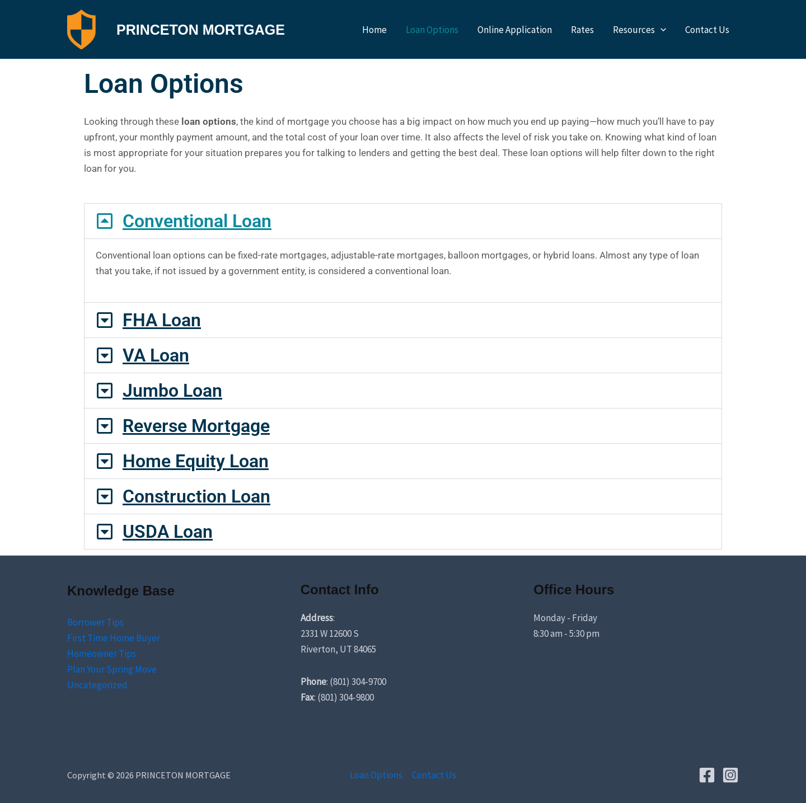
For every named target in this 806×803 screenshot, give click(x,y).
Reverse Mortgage (196, 425)
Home (374, 30)
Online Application (514, 30)
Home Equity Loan (196, 461)
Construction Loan (196, 496)
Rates (582, 30)
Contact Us (707, 30)
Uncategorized (97, 685)
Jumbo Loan (172, 390)
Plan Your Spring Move (112, 669)
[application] (660, 29)
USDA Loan (168, 531)
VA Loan (156, 355)
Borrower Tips (95, 622)
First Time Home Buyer (113, 638)
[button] (403, 221)
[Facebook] (707, 775)
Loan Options (432, 30)
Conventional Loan (197, 221)
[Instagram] (730, 775)
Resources (639, 29)
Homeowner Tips (101, 653)
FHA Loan (162, 320)
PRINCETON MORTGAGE (200, 29)
